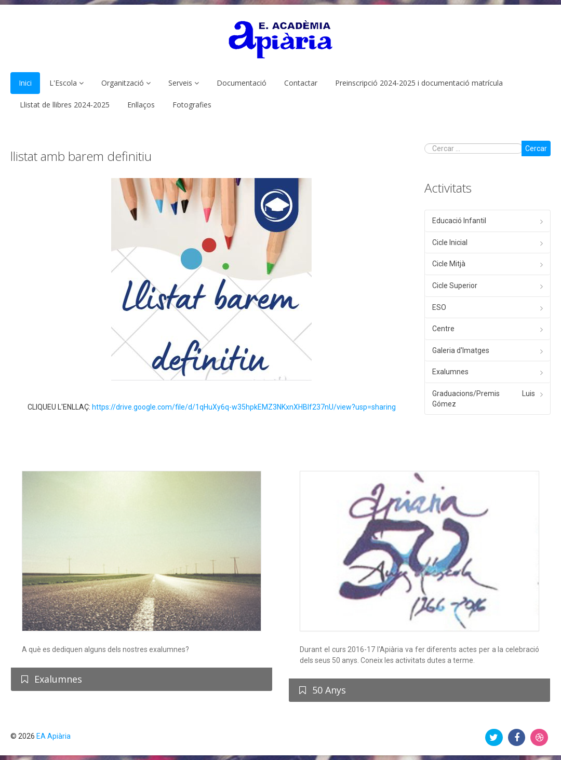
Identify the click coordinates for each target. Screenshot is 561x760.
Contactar (300, 83)
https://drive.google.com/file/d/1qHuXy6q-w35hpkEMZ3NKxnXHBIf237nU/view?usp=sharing (244, 407)
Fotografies (191, 105)
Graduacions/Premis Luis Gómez (483, 398)
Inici (25, 83)
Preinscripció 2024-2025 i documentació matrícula (419, 83)
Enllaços (141, 105)
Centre (443, 328)
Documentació (241, 83)
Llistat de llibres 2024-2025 (65, 105)
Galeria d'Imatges (460, 350)
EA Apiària (53, 736)
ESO (439, 307)
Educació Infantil (459, 220)
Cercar (536, 148)
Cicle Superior (454, 285)
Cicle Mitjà (448, 264)
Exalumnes (450, 372)
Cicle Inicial (450, 242)
